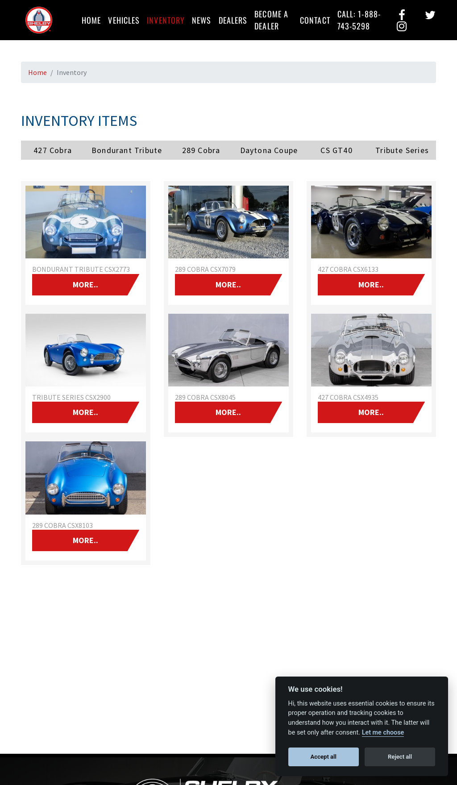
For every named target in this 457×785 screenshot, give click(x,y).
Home (91, 20)
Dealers (233, 20)
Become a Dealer (271, 20)
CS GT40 (336, 150)
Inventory (166, 20)
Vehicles (124, 20)
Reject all (400, 756)
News (201, 20)
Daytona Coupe (269, 150)
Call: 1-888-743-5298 (359, 20)
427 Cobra (52, 150)
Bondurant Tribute (126, 150)
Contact (315, 20)
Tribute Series (402, 150)
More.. (85, 284)
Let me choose (383, 732)
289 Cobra (201, 150)
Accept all (324, 756)
